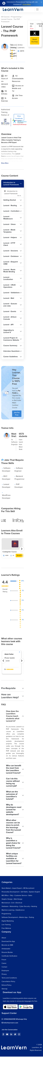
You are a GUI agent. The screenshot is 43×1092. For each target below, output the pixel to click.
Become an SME (7, 945)
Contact (4, 967)
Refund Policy (6, 985)
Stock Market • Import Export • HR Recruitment (18, 888)
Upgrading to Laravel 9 (8, 331)
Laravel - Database (11, 256)
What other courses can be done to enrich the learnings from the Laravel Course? (13, 826)
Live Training (6, 925)
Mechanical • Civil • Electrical (12, 903)
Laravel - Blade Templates (9, 231)
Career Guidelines (10, 356)
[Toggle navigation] (37, 9)
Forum (4, 960)
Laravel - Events (9, 311)
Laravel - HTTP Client (9, 244)
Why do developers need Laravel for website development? (13, 810)
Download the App (8, 941)
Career (4, 963)
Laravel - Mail (8, 298)
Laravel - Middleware (8, 217)
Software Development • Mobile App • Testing (18, 917)
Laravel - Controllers (11, 211)
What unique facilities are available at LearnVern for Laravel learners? (13, 858)
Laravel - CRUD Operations (9, 286)
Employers (5, 971)
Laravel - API (8, 324)
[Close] (41, 2)
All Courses (5, 17)
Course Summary (10, 345)
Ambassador (6, 949)
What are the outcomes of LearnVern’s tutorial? (12, 795)
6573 (22, 51)
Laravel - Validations (11, 292)
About (4, 938)
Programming (16, 17)
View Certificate (19, 117)
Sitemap (4, 989)
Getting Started (9, 200)
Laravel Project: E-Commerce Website (11, 339)
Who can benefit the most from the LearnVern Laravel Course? (13, 769)
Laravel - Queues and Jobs (10, 305)
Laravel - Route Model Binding (9, 270)
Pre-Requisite (8, 688)
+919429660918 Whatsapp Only (14, 1019)
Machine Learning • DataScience (13, 910)
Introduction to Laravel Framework (11, 183)
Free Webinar (6, 928)
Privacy (4, 974)
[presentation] (21, 549)
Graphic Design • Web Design (12, 899)
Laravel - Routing (10, 205)
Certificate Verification (9, 956)
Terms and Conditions (9, 978)
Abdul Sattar (9, 654)
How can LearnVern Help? (10, 696)
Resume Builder (7, 952)
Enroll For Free (21, 555)
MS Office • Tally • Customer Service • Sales (17, 895)
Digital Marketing (8, 921)
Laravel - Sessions (10, 251)
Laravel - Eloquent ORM (10, 263)
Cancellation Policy (8, 981)
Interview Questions (11, 351)
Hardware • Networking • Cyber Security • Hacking (19, 906)
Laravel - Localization (8, 278)
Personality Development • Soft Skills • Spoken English (21, 892)
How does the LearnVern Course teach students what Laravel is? (12, 716)
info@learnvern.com (10, 1023)
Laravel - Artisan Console (9, 318)
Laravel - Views (9, 224)
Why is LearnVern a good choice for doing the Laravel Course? (13, 843)
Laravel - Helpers (10, 237)
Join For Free (17, 413)
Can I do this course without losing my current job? (13, 782)
